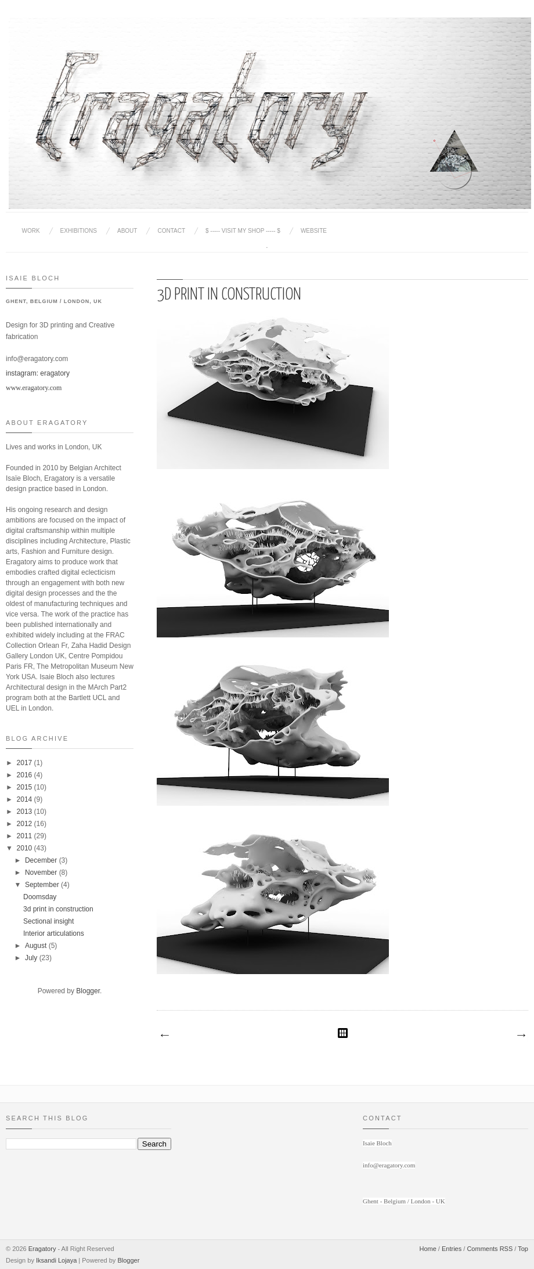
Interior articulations (53, 933)
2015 (25, 787)
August (37, 946)
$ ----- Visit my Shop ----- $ (242, 231)
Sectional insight (48, 921)
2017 (25, 763)
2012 (25, 824)
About (127, 231)
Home (427, 1248)
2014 (25, 799)
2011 (25, 836)
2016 (25, 775)
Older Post (520, 1035)
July (32, 958)
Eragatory (42, 1248)
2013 (25, 811)
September (43, 885)
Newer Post (164, 1035)
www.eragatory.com (34, 388)
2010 (25, 848)
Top (523, 1248)
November (42, 872)
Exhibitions (78, 231)
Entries (451, 1248)
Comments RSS (490, 1248)
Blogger (88, 991)
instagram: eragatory (38, 373)
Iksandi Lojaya (56, 1260)
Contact (171, 231)
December (42, 860)
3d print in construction (58, 909)
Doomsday (39, 897)
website (314, 231)
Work (31, 231)
